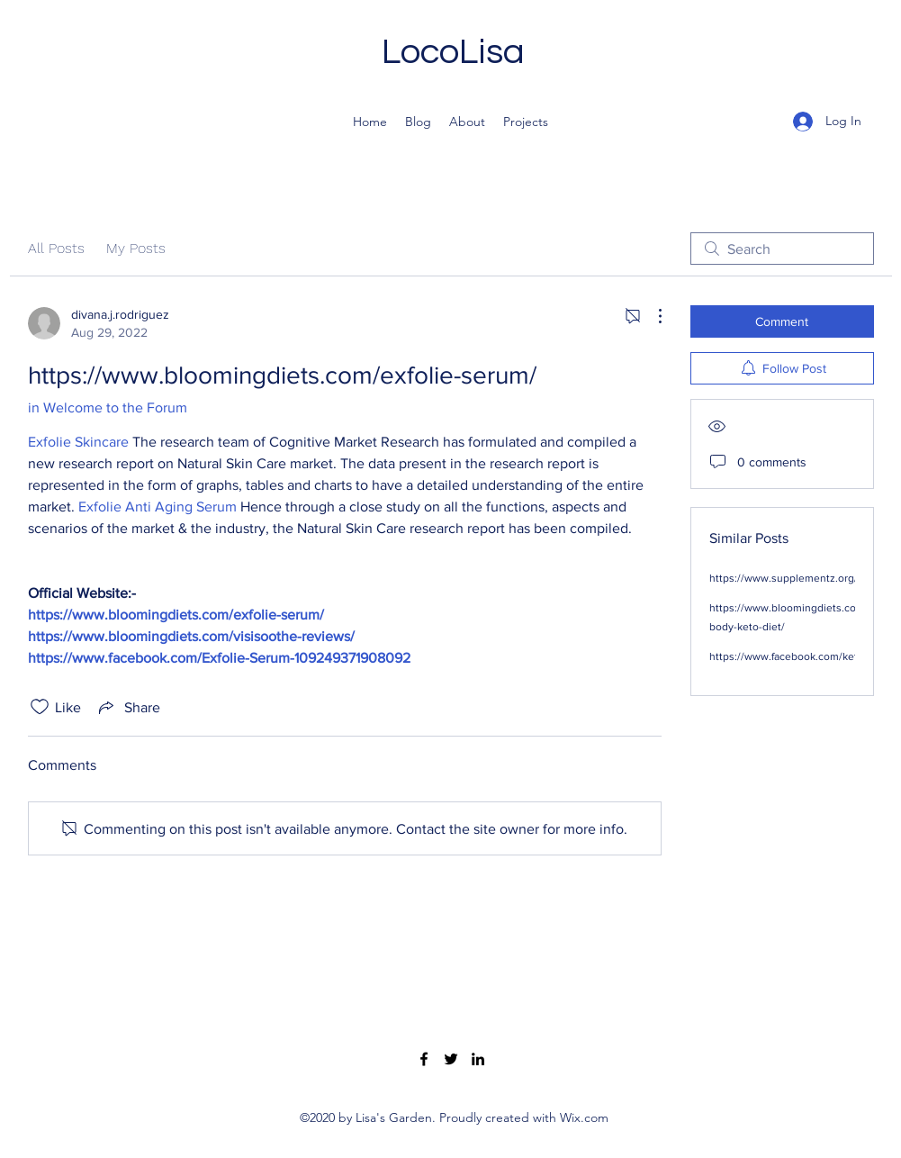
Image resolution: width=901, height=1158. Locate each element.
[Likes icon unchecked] (39, 707)
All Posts (56, 248)
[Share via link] (127, 707)
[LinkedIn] (478, 1059)
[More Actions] (651, 316)
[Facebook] (424, 1059)
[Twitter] (451, 1059)
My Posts (136, 248)
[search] (782, 248)
